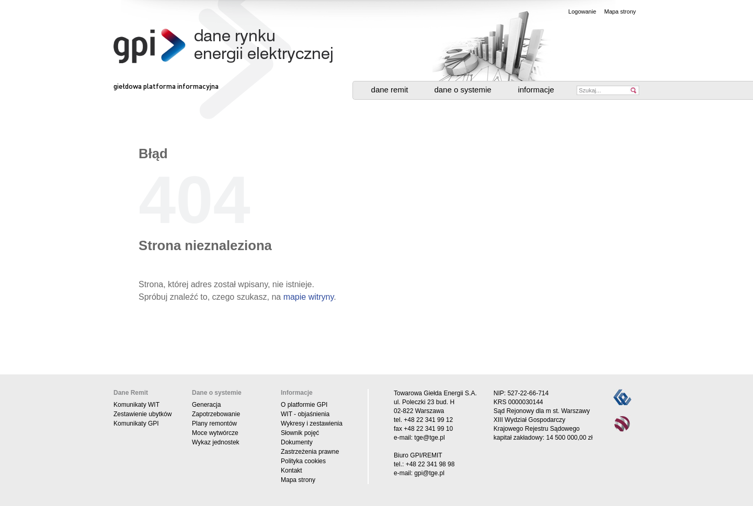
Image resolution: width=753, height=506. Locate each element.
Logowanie (582, 11)
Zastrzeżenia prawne (310, 451)
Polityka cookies (303, 461)
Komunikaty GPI (136, 423)
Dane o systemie (462, 89)
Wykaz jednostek (215, 442)
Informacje (536, 89)
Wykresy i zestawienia (312, 423)
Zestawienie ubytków (142, 414)
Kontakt (291, 470)
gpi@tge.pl (429, 473)
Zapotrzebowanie (216, 414)
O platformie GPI (304, 404)
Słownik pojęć (300, 433)
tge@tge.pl (429, 437)
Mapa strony (620, 11)
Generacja (206, 404)
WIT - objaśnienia (305, 414)
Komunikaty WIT (136, 404)
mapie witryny (308, 296)
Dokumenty (297, 442)
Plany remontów (214, 423)
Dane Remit (389, 89)
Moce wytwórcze (215, 433)
